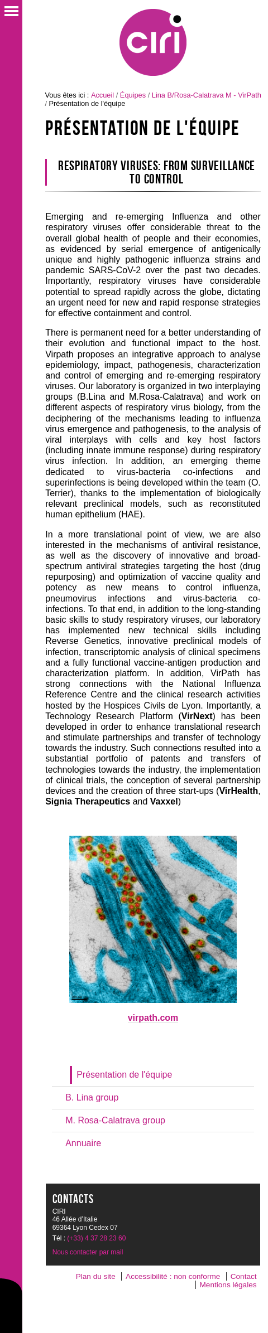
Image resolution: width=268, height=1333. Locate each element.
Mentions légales (228, 1285)
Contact (244, 1276)
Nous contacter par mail (87, 1252)
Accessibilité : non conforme (173, 1276)
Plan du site (96, 1276)
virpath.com (153, 1017)
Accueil (102, 95)
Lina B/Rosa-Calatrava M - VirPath (206, 95)
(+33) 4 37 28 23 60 (96, 1238)
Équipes (133, 95)
